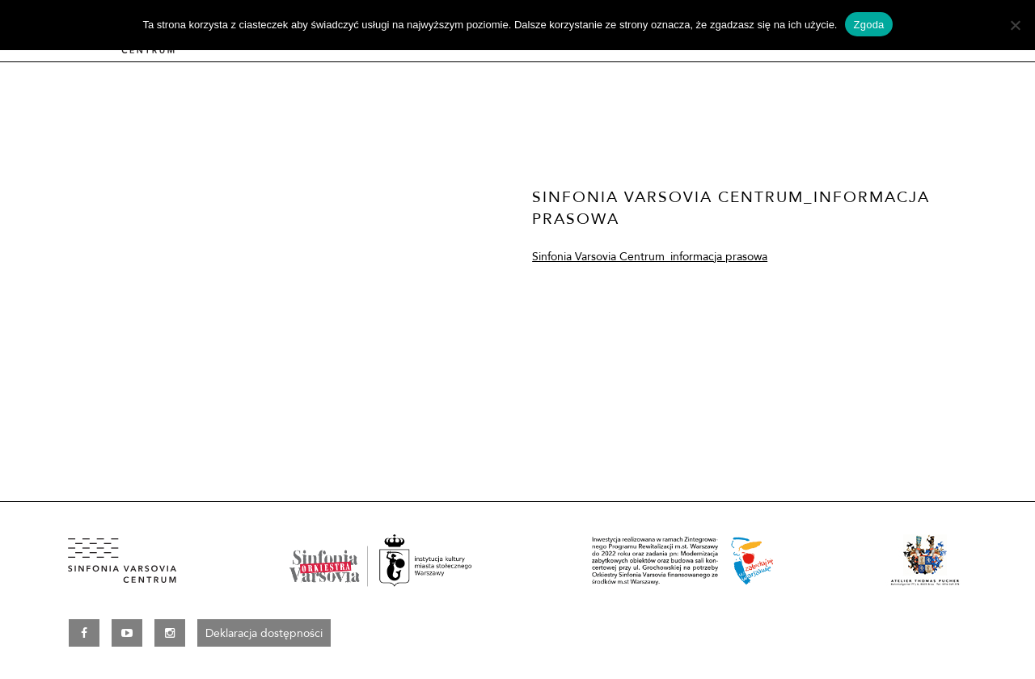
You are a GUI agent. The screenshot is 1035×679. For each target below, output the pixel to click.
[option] (251, 262)
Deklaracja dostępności (264, 633)
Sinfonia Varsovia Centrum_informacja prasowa (649, 256)
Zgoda (868, 25)
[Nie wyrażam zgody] (1015, 25)
